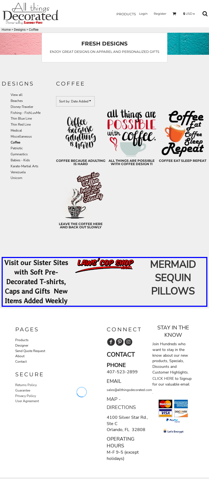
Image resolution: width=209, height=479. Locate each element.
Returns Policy (26, 385)
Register (160, 14)
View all (17, 95)
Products (22, 340)
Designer (21, 345)
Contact (21, 361)
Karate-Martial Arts (24, 166)
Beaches (17, 101)
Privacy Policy (25, 396)
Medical (16, 130)
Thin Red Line (21, 124)
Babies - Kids (20, 160)
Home (6, 30)
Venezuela (18, 172)
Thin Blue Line (21, 118)
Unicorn (16, 178)
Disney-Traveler (22, 107)
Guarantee (22, 390)
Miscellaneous (21, 136)
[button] (129, 13)
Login (143, 14)
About (19, 356)
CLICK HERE (163, 378)
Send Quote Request (30, 351)
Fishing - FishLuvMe (26, 113)
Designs (20, 30)
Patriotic (17, 148)
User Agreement (27, 401)
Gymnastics (19, 154)
